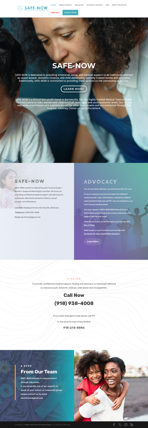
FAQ (107, 5)
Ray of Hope (89, 225)
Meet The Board (119, 5)
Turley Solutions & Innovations (37, 424)
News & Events (65, 5)
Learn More (74, 88)
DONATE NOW (70, 12)
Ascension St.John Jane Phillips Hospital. (102, 234)
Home (53, 5)
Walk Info (55, 13)
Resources (79, 5)
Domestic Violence (95, 5)
